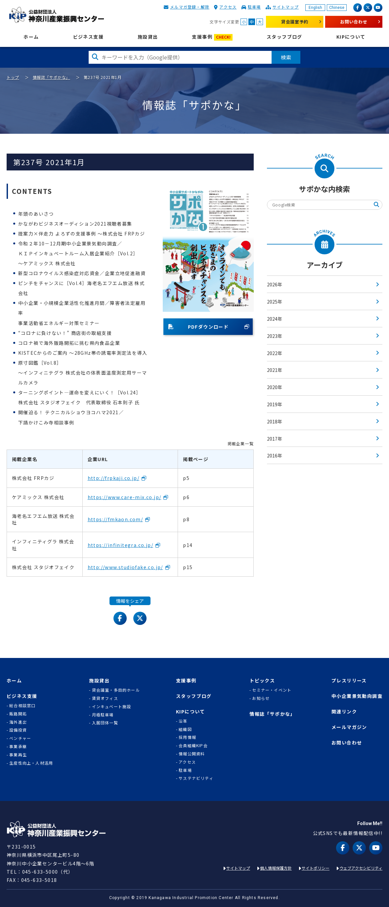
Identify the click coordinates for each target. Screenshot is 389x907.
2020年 (274, 387)
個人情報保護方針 (276, 868)
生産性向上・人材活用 (31, 763)
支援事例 (212, 37)
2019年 (274, 404)
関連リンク (344, 711)
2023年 (274, 336)
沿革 (183, 721)
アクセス (228, 7)
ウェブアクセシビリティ (360, 868)
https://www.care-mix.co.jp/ (124, 497)
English (315, 7)
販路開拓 (18, 713)
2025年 (274, 301)
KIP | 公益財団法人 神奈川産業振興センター (56, 15)
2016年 (274, 455)
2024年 (274, 318)
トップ (13, 77)
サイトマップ (286, 7)
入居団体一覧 (105, 722)
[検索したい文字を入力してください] (180, 57)
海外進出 (18, 722)
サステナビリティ (196, 778)
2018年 (274, 421)
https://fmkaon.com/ (115, 519)
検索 (286, 57)
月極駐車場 (103, 714)
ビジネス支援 (88, 37)
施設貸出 (148, 37)
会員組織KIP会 (193, 745)
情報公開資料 (192, 753)
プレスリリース (349, 680)
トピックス (262, 680)
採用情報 (187, 737)
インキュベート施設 (111, 706)
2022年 (274, 353)
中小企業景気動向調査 (356, 696)
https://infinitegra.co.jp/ (120, 545)
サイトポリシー (315, 868)
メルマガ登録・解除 (189, 7)
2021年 (274, 370)
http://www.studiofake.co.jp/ (125, 567)
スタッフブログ (284, 37)
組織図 (185, 729)
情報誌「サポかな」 (51, 77)
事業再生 (18, 754)
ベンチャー (20, 738)
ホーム (31, 37)
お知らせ (261, 698)
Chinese (336, 7)
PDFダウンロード (198, 326)
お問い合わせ (353, 21)
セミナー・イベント (271, 690)
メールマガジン (349, 727)
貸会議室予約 (294, 21)
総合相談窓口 (22, 705)
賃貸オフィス (105, 698)
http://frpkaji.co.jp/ (113, 478)
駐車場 (254, 7)
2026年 (274, 284)
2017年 (274, 438)
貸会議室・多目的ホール (116, 690)
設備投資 (18, 730)
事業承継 (18, 746)
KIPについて (351, 37)
